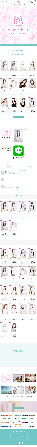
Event (5, 5)
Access (28, 5)
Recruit (31, 5)
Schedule (19, 5)
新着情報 (11, 435)
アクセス (20, 435)
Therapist (15, 5)
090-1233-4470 (32, 1)
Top (2, 5)
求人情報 (20, 437)
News (8, 5)
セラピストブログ (21, 436)
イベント (11, 436)
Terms (35, 5)
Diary (24, 5)
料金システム (11, 437)
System (11, 5)
